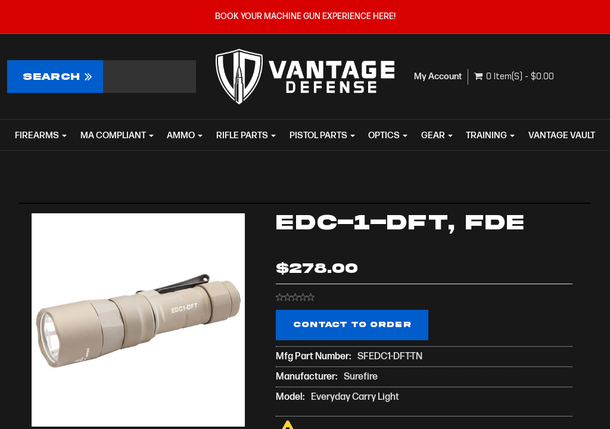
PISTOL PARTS (322, 135)
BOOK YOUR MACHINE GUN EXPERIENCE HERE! (305, 16)
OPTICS (387, 135)
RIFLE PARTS (246, 135)
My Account (438, 76)
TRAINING (490, 135)
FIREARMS (41, 135)
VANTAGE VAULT (561, 135)
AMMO (185, 135)
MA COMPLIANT (117, 135)
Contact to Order (352, 325)
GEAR (437, 135)
